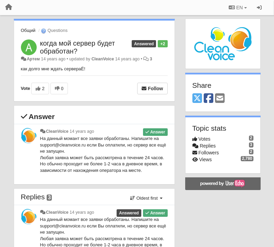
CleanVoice (103, 59)
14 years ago (82, 131)
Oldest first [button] (146, 198)
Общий (28, 30)
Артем (33, 59)
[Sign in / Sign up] (259, 7)
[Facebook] (208, 99)
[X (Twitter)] (197, 99)
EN (238, 7)
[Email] (220, 99)
